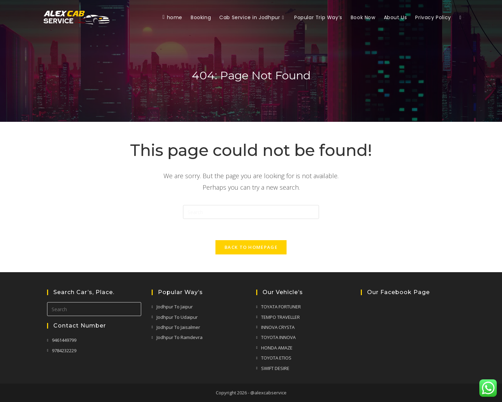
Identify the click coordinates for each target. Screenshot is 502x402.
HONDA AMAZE (276, 348)
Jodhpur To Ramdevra (180, 337)
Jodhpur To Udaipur (177, 317)
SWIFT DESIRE (275, 368)
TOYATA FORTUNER (281, 307)
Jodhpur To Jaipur (175, 307)
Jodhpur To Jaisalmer (178, 327)
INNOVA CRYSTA (278, 327)
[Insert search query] (251, 212)
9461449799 (64, 340)
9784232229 (64, 350)
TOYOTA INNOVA (278, 337)
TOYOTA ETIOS (276, 358)
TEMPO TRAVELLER (280, 317)
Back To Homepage (251, 247)
